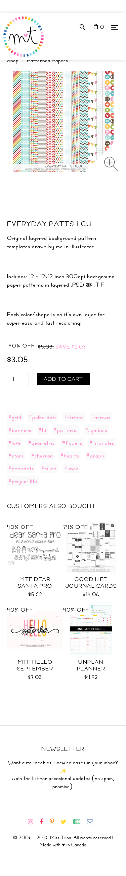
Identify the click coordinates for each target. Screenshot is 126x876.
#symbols (96, 430)
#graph (95, 455)
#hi (42, 430)
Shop (12, 61)
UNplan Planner (91, 665)
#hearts (69, 455)
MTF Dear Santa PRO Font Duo (35, 586)
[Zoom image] (111, 164)
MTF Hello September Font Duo (35, 669)
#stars (16, 455)
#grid (15, 417)
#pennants (21, 468)
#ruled (49, 468)
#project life (22, 481)
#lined (71, 468)
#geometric (41, 442)
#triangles (102, 442)
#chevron (42, 455)
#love (14, 442)
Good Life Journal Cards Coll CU (91, 586)
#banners (19, 430)
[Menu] (115, 27)
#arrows (101, 417)
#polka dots (43, 417)
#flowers (72, 442)
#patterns (66, 430)
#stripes (74, 417)
